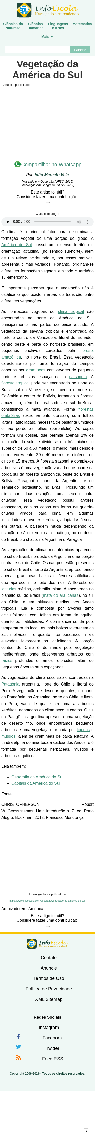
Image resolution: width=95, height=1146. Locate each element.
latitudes (8, 589)
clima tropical (71, 311)
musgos (8, 736)
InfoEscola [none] (47, 944)
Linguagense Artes (58, 26)
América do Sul (16, 245)
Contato (49, 957)
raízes (6, 660)
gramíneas (35, 370)
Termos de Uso (48, 978)
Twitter (52, 1048)
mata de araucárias (60, 595)
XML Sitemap (48, 999)
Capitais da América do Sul (35, 783)
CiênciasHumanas (35, 26)
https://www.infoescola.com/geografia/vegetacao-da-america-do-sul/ (47, 900)
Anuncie (49, 968)
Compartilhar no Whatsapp (51, 164)
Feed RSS (52, 1058)
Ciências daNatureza (13, 26)
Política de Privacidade (49, 988)
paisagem (78, 377)
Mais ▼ (47, 37)
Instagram (49, 1027)
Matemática (82, 24)
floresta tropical (15, 383)
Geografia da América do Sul (37, 777)
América (35, 908)
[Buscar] (37, 49)
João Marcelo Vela (51, 175)
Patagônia (10, 684)
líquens (83, 729)
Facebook (53, 1037)
